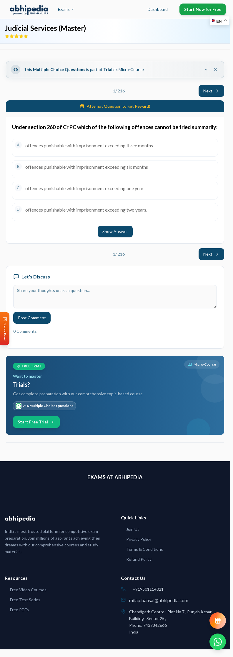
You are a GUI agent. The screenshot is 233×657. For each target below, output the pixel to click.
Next (211, 90)
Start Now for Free (202, 9)
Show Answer (115, 231)
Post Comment (32, 317)
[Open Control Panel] (4, 328)
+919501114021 (148, 589)
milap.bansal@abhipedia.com (158, 600)
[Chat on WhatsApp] (217, 642)
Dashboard (158, 9)
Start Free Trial (36, 421)
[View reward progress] (217, 620)
